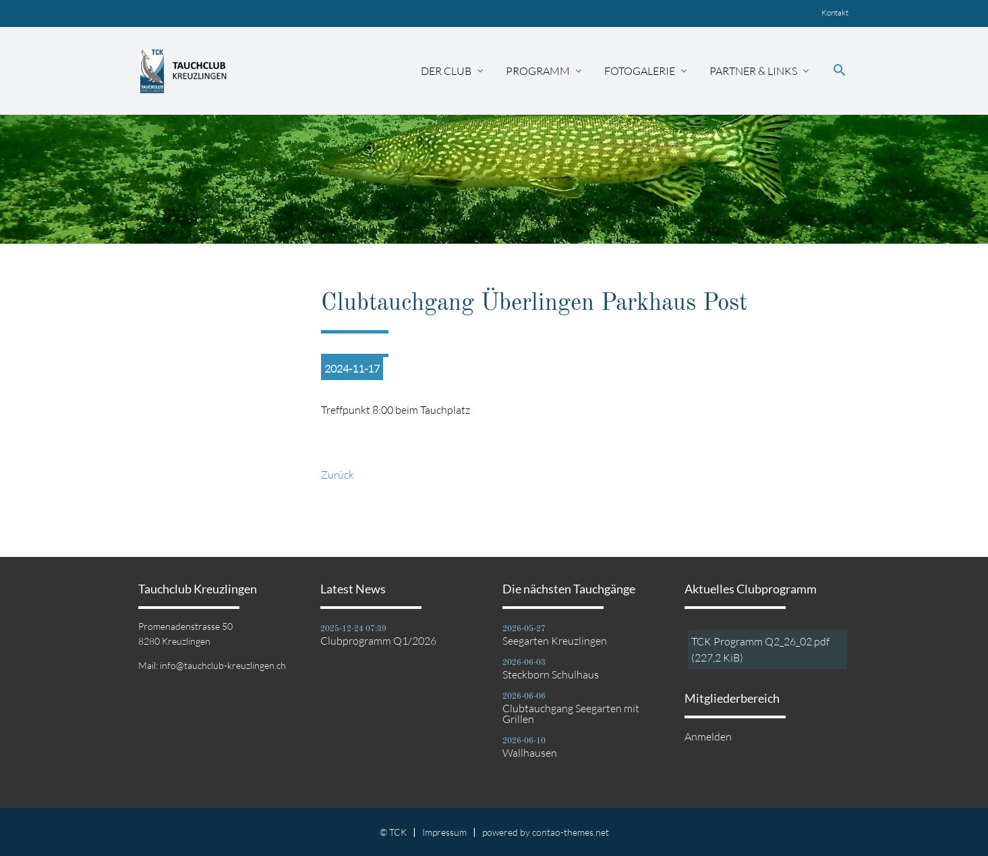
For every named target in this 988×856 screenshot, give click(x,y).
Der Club (453, 71)
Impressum (444, 832)
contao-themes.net (570, 832)
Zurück (337, 474)
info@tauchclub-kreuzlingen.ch (223, 665)
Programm (545, 71)
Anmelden (708, 736)
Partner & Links (760, 71)
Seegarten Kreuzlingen (554, 640)
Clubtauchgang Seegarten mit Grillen (570, 713)
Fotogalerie (646, 71)
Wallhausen (529, 752)
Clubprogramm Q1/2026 (378, 640)
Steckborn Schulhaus (550, 674)
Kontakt (834, 12)
